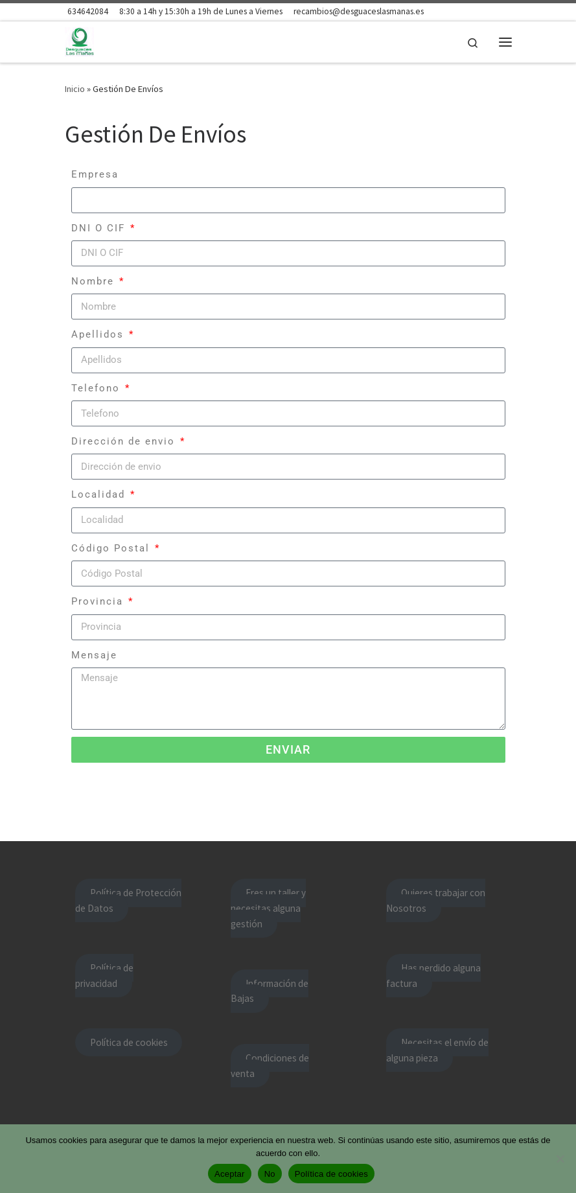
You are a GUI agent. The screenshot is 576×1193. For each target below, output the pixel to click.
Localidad (100, 494)
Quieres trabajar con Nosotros (435, 900)
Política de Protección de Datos (128, 900)
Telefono (97, 388)
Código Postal (112, 548)
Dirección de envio (125, 441)
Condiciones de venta (269, 1066)
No (269, 1174)
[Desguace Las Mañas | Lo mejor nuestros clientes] (80, 40)
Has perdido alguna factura (433, 976)
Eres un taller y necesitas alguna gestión (268, 908)
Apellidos (99, 334)
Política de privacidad (104, 976)
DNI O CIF (100, 228)
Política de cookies (129, 1042)
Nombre (94, 281)
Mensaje (94, 655)
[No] (559, 1158)
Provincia (99, 601)
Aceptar (229, 1174)
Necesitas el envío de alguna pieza (437, 1050)
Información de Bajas (269, 991)
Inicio (75, 89)
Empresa (95, 174)
